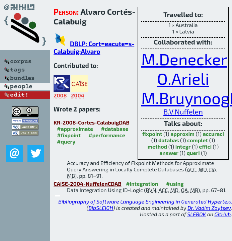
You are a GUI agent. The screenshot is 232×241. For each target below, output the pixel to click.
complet (197, 140)
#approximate (75, 129)
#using (175, 183)
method (157, 146)
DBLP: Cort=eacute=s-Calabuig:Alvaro (94, 47)
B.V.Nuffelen (183, 111)
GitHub (223, 214)
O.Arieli (183, 78)
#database (114, 129)
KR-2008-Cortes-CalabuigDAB (92, 122)
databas (168, 140)
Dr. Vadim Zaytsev (209, 208)
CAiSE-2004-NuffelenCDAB (88, 183)
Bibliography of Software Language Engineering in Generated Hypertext (145, 201)
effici (205, 146)
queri (193, 153)
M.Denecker (184, 59)
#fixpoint (69, 135)
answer (168, 153)
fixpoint (152, 134)
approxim (182, 134)
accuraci (213, 134)
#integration (142, 183)
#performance (106, 135)
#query (66, 141)
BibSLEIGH (100, 208)
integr (183, 146)
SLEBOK (196, 214)
